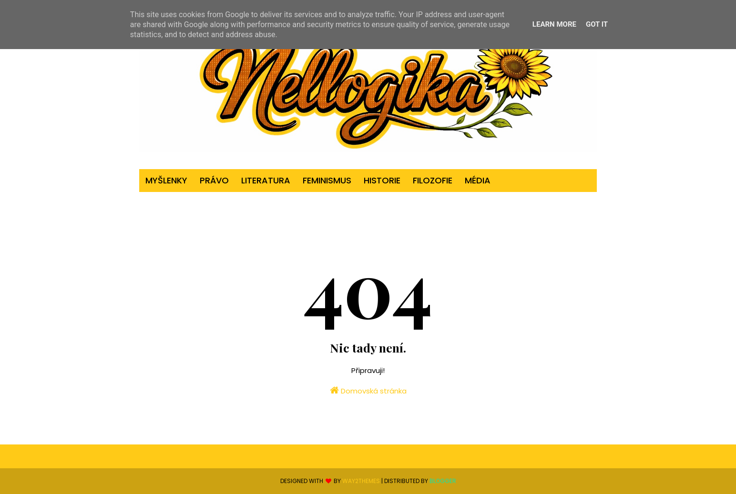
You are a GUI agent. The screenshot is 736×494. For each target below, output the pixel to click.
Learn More (554, 24)
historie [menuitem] (382, 180)
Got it (597, 24)
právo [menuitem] (214, 180)
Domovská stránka (368, 390)
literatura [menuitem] (265, 180)
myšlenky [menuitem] (166, 180)
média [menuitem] (478, 180)
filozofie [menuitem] (432, 180)
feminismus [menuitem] (327, 180)
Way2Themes (361, 481)
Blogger (442, 481)
